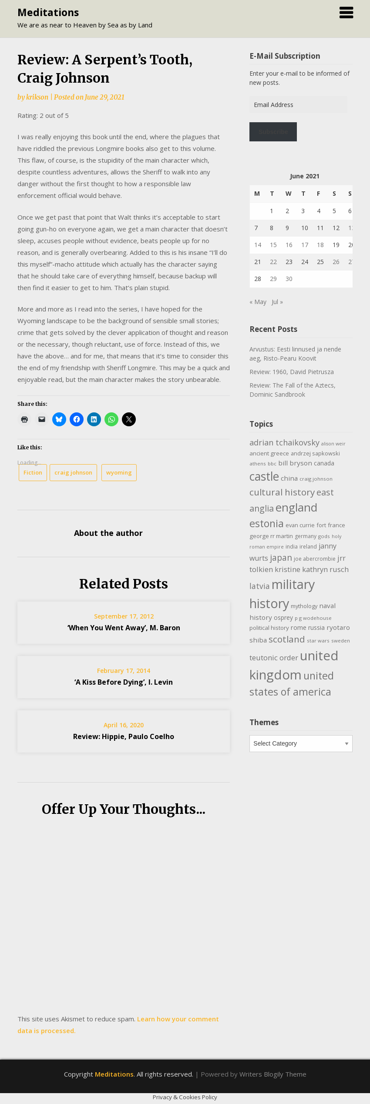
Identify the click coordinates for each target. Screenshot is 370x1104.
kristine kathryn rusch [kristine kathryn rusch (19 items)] (312, 569)
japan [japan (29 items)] (281, 557)
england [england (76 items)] (296, 507)
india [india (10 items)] (292, 546)
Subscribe (273, 131)
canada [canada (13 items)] (324, 463)
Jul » (277, 302)
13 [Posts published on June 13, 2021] (351, 228)
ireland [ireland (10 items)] (308, 546)
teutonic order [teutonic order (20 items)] (273, 657)
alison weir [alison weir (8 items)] (333, 444)
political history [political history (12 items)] (269, 628)
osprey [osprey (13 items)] (283, 617)
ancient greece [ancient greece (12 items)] (269, 453)
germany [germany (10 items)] (305, 536)
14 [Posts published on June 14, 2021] (257, 245)
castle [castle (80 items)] (264, 476)
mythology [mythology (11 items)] (304, 606)
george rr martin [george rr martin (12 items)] (271, 536)
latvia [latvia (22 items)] (259, 586)
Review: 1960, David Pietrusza (291, 372)
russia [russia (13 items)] (316, 627)
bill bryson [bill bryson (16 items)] (295, 462)
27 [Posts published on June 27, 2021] (351, 262)
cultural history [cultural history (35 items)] (282, 492)
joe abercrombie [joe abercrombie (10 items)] (315, 558)
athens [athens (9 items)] (257, 463)
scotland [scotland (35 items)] (287, 639)
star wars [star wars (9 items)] (318, 640)
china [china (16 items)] (289, 478)
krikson (37, 97)
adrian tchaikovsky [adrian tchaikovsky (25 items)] (284, 442)
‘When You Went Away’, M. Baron (123, 627)
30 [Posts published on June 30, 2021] (289, 278)
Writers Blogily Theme (272, 1074)
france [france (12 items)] (336, 525)
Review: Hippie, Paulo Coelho (123, 736)
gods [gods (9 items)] (324, 536)
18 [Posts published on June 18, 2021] (320, 245)
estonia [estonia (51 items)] (266, 523)
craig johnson (73, 472)
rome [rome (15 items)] (298, 627)
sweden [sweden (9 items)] (340, 640)
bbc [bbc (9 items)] (272, 463)
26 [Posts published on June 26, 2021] (336, 262)
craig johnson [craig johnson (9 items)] (316, 478)
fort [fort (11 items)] (321, 525)
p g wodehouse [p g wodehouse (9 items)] (313, 618)
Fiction (33, 472)
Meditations (48, 12)
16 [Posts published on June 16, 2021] (289, 245)
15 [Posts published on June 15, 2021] (273, 245)
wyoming (119, 472)
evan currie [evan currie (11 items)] (300, 525)
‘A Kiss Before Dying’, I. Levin (123, 682)
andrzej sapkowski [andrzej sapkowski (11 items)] (315, 453)
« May (257, 302)
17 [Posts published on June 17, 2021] (304, 245)
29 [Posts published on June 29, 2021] (273, 278)
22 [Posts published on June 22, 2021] (273, 262)
